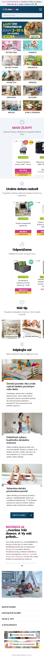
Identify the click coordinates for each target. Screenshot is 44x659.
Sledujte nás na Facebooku (23, 635)
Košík (35, 9)
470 (37, 202)
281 (37, 261)
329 (16, 202)
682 (16, 141)
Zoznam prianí (31, 9)
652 (16, 261)
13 (37, 141)
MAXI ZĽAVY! (22, 128)
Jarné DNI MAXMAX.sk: (11, 2)
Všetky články (19, 515)
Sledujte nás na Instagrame (24, 644)
